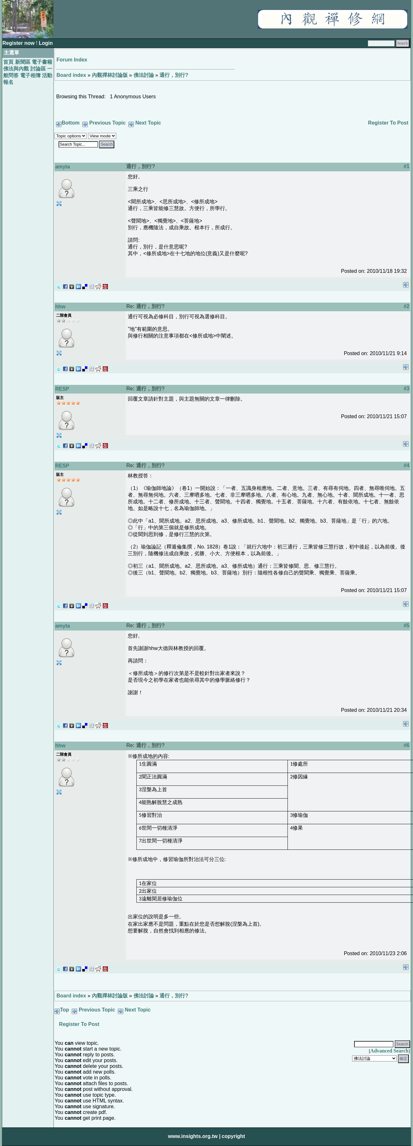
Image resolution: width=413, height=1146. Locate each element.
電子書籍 (42, 62)
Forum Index (71, 59)
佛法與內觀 (16, 68)
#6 (406, 745)
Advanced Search (389, 1050)
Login (46, 43)
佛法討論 (144, 75)
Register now (19, 43)
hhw (60, 306)
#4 (406, 465)
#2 (406, 306)
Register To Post (388, 123)
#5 (406, 625)
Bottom (70, 123)
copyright (233, 1136)
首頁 (8, 62)
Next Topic (148, 123)
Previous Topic (107, 123)
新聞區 (22, 62)
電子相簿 (30, 75)
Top (64, 1009)
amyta (62, 166)
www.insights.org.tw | (194, 1136)
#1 (406, 166)
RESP (62, 389)
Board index (71, 75)
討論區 (38, 68)
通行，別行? (173, 75)
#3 (406, 388)
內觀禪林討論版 (110, 75)
